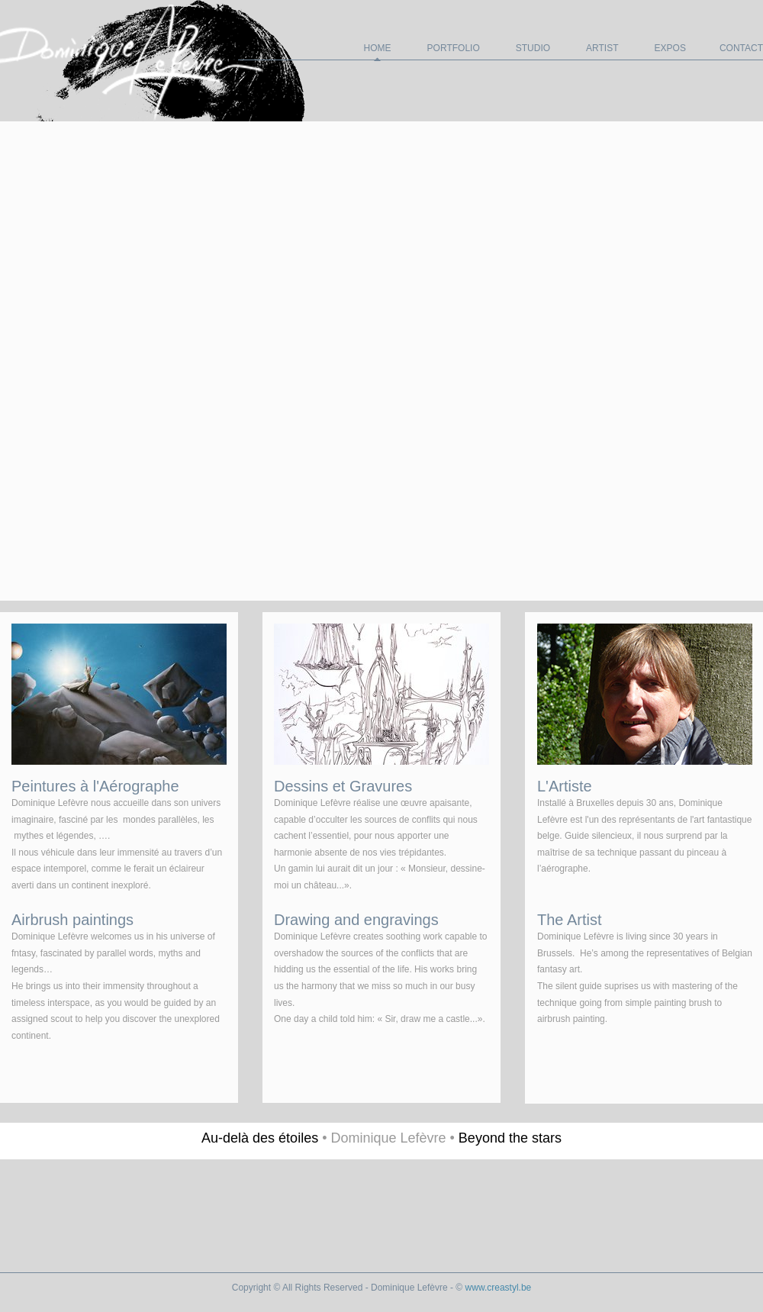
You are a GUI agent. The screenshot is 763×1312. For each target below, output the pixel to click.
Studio (533, 48)
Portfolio (453, 48)
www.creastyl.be (498, 1287)
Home (377, 48)
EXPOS (670, 48)
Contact (741, 48)
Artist (602, 48)
